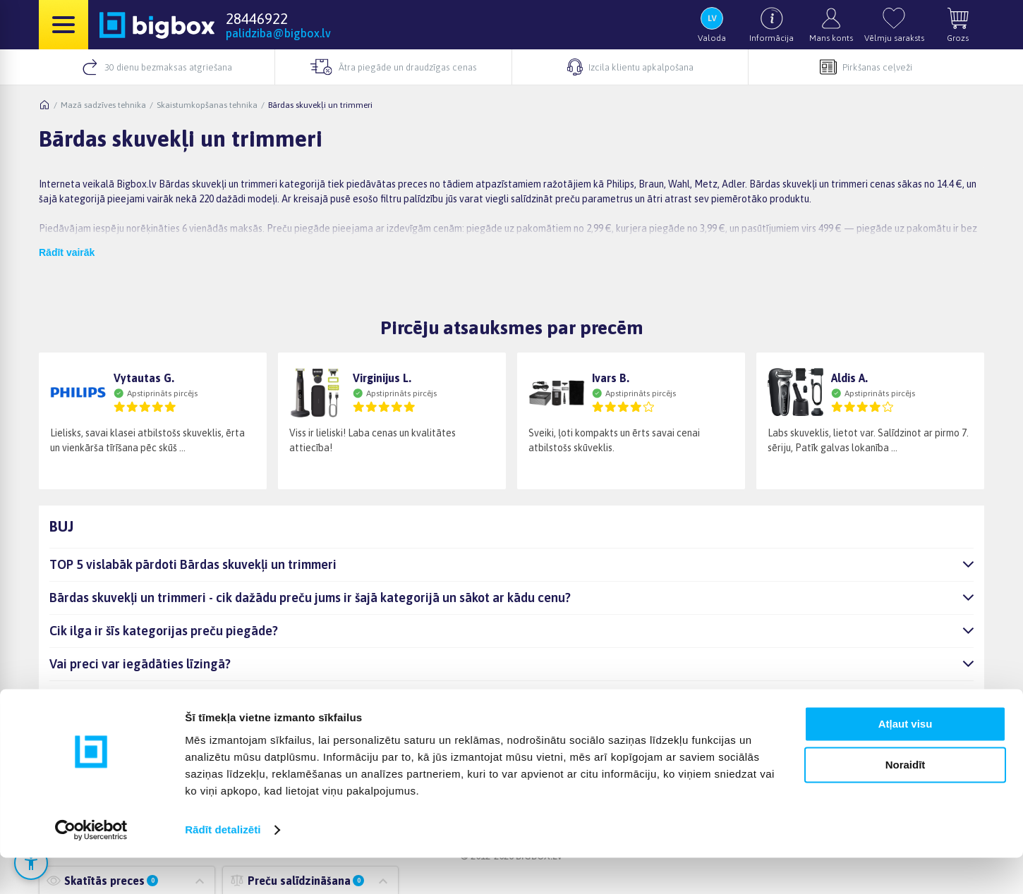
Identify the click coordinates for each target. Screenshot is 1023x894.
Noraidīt (905, 801)
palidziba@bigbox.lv (278, 33)
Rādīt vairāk (67, 252)
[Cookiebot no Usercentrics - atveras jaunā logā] (91, 866)
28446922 (257, 18)
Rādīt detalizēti (222, 866)
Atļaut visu (905, 760)
